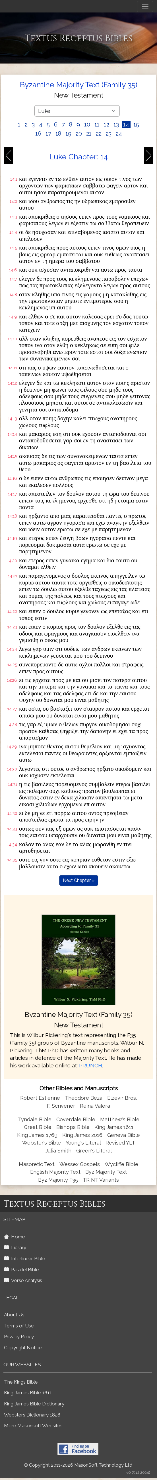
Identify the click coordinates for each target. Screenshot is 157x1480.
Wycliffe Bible (121, 1164)
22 (98, 133)
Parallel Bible (21, 1269)
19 (68, 133)
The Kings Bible (21, 1382)
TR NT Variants (101, 1180)
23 (108, 133)
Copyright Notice (23, 1347)
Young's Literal (84, 1143)
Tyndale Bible (34, 1119)
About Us (14, 1315)
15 (136, 124)
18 (58, 133)
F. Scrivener (61, 1106)
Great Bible (37, 1127)
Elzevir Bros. (122, 1098)
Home (14, 1237)
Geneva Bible (123, 1135)
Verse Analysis (23, 1280)
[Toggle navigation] (145, 6)
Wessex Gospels (79, 1164)
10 (87, 124)
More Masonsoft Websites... (34, 1425)
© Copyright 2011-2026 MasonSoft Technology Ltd (78, 1465)
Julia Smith (59, 1151)
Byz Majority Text (106, 1172)
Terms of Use (19, 1326)
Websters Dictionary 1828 (32, 1415)
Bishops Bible (73, 1127)
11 (97, 124)
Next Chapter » (78, 880)
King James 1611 (113, 1127)
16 (38, 133)
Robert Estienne (40, 1098)
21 (89, 133)
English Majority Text (55, 1172)
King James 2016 (82, 1135)
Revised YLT (120, 1143)
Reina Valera (95, 1106)
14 (126, 124)
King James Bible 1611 (28, 1392)
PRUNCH (90, 1065)
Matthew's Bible (119, 1119)
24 (118, 133)
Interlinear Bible (24, 1258)
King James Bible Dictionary (34, 1404)
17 (48, 133)
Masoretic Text (37, 1164)
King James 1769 (37, 1135)
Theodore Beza (83, 1098)
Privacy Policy (19, 1336)
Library (15, 1247)
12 (106, 124)
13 (116, 124)
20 (78, 133)
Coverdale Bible (75, 1119)
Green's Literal (94, 1151)
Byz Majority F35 (58, 1180)
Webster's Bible (41, 1143)
